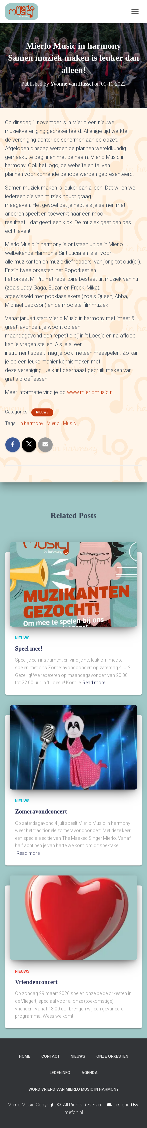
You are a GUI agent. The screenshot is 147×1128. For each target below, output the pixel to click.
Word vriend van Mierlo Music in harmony (74, 1089)
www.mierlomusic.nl (90, 392)
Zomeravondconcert (41, 811)
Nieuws (42, 412)
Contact (50, 1056)
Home (24, 1056)
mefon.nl (73, 1112)
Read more (93, 682)
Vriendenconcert (36, 982)
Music (69, 423)
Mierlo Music (21, 1104)
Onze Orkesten (112, 1056)
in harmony (31, 423)
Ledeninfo (60, 1072)
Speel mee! (28, 648)
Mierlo (53, 423)
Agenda (89, 1072)
